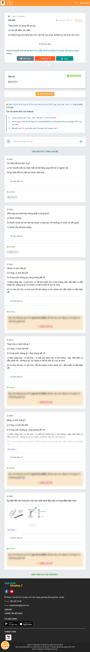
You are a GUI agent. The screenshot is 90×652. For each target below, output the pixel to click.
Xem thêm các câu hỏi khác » (45, 574)
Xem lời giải (45, 44)
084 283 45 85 (16, 601)
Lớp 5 (14, 16)
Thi (45, 59)
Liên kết (8, 610)
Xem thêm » (12, 449)
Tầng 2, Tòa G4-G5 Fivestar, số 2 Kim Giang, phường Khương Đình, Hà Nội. (35, 597)
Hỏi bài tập (5, 644)
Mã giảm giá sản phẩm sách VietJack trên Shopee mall (34, 128)
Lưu (78, 20)
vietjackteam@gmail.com (19, 605)
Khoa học (21, 16)
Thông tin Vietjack (13, 613)
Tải (64, 59)
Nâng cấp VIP (45, 326)
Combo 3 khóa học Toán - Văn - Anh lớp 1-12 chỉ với (34, 118)
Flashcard (25, 59)
